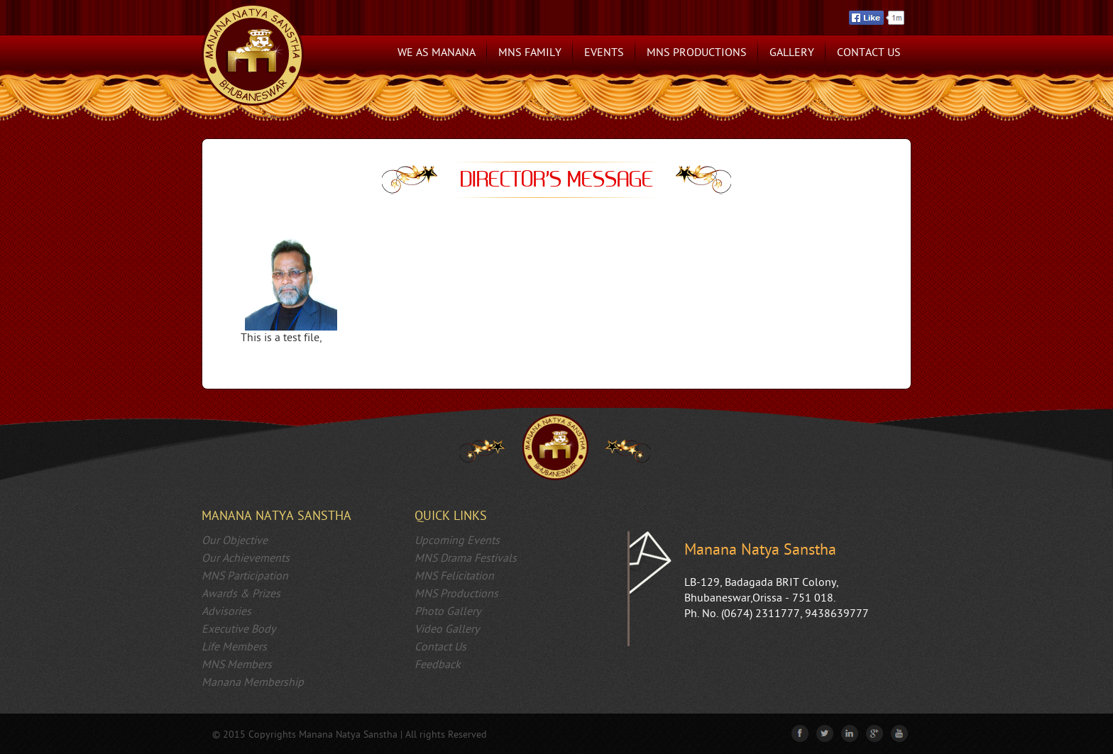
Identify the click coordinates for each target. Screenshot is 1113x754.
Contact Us (869, 53)
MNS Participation (245, 576)
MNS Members (237, 665)
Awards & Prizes (241, 594)
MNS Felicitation (454, 576)
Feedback (438, 665)
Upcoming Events (457, 541)
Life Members (234, 647)
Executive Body (238, 629)
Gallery (791, 53)
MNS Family (529, 53)
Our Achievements (246, 559)
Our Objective (235, 541)
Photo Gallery (448, 612)
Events (604, 53)
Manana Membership (253, 683)
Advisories (226, 612)
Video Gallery (447, 629)
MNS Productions (697, 53)
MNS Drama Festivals (466, 559)
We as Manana (437, 53)
